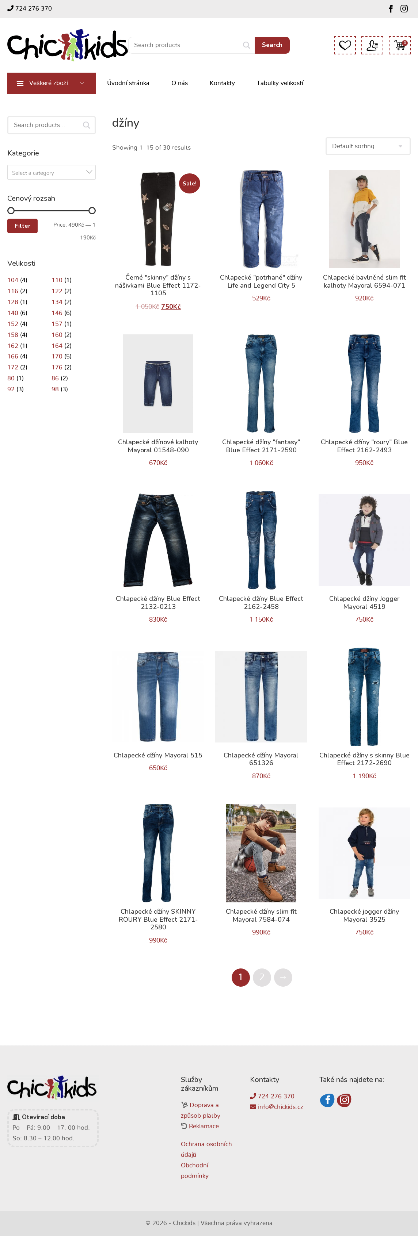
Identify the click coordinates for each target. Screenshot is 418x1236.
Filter (22, 226)
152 (12, 324)
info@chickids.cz (276, 1107)
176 (57, 367)
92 (11, 389)
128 (12, 302)
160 (57, 335)
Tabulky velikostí (280, 83)
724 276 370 (29, 8)
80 (11, 378)
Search (272, 45)
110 (57, 280)
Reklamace (204, 1126)
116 (12, 291)
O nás (179, 83)
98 (55, 389)
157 (57, 324)
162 (12, 346)
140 (12, 313)
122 (57, 291)
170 (57, 356)
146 (57, 313)
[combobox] (51, 172)
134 (57, 302)
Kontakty (222, 83)
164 (57, 346)
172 (12, 367)
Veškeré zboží (48, 83)
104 (12, 280)
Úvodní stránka (128, 83)
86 (55, 378)
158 (12, 335)
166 (12, 356)
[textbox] (53, 173)
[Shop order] (368, 146)
